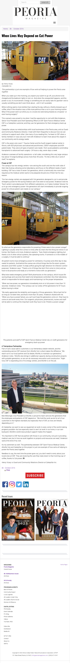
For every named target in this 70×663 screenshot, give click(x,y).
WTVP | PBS (7, 636)
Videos (6, 619)
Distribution (7, 629)
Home (5, 29)
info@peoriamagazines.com (40, 655)
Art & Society (7, 580)
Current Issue (8, 569)
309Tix (6, 643)
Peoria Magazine (9, 567)
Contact (6, 638)
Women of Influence (10, 602)
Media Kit (6, 631)
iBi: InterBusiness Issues (11, 573)
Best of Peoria (8, 589)
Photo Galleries (8, 616)
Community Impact (9, 592)
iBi (11, 29)
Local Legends (8, 594)
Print (8, 470)
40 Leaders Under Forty (11, 597)
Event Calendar (8, 611)
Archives (6, 576)
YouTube (6, 621)
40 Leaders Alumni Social (11, 599)
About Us (6, 641)
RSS (11, 621)
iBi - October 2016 (8, 468)
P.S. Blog (6, 614)
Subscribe (7, 626)
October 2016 (18, 29)
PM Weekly (7, 609)
